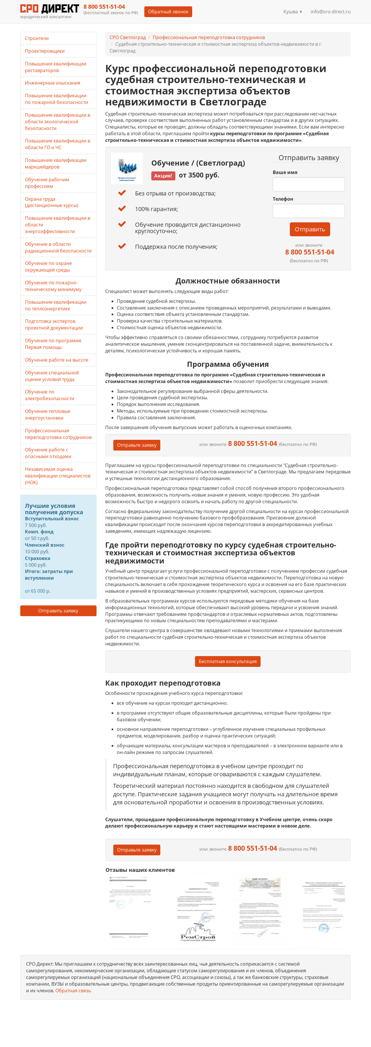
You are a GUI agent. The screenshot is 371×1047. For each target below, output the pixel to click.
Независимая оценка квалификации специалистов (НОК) (57, 476)
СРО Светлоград (128, 37)
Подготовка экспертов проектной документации (54, 324)
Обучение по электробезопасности (49, 395)
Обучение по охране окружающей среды (48, 266)
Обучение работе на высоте (56, 360)
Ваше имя (285, 172)
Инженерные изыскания (52, 83)
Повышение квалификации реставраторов (55, 67)
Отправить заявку (58, 610)
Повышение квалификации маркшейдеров (55, 163)
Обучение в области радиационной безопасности (58, 247)
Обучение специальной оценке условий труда (52, 375)
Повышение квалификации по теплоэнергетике (55, 305)
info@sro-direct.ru (331, 11)
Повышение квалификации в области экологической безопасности (57, 121)
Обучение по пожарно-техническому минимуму (53, 285)
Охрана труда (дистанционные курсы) (51, 202)
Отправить (310, 229)
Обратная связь (73, 990)
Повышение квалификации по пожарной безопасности (56, 98)
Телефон (283, 199)
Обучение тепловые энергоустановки (47, 414)
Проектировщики (45, 51)
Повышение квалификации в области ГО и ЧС (57, 144)
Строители (37, 38)
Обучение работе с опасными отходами (48, 453)
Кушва (292, 11)
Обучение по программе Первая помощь (53, 343)
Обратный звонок (168, 11)
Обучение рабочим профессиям (47, 182)
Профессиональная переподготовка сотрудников (209, 37)
